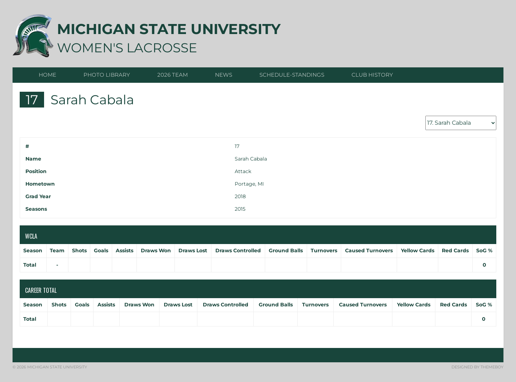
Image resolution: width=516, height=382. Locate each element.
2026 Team (172, 74)
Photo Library (106, 74)
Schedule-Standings (291, 74)
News (223, 74)
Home (47, 74)
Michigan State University (169, 29)
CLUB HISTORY (372, 74)
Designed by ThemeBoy (477, 366)
